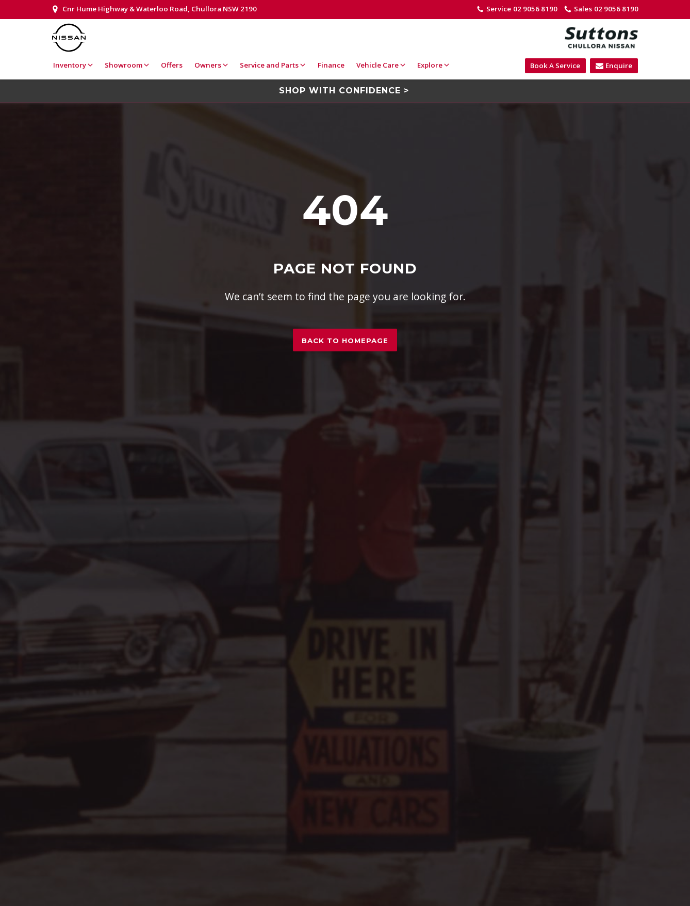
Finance (331, 65)
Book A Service (555, 65)
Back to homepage (345, 340)
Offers (172, 65)
